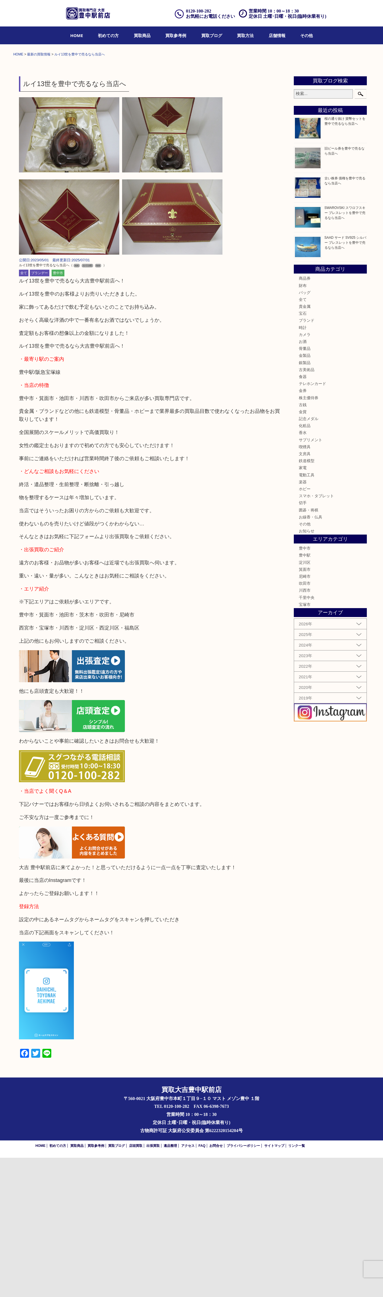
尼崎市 (305, 715)
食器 (303, 516)
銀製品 (305, 502)
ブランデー (39, 413)
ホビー (305, 628)
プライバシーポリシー (243, 1285)
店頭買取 (135, 1285)
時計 (303, 467)
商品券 (305, 417)
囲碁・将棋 (308, 649)
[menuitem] (76, 35)
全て (23, 413)
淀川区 (305, 701)
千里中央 (306, 737)
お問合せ (216, 1285)
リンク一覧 (296, 1285)
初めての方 (108, 35)
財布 (303, 425)
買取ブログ (211, 35)
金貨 (303, 551)
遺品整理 (170, 1285)
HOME (76, 35)
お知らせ (306, 670)
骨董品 (305, 488)
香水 (303, 572)
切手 (303, 642)
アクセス (188, 1285)
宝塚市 (305, 744)
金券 (303, 530)
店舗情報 (277, 35)
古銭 (303, 544)
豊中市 (58, 413)
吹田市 (305, 722)
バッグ (305, 432)
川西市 (305, 729)
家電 (303, 607)
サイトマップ (274, 1285)
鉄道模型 (306, 600)
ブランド (306, 460)
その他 (306, 35)
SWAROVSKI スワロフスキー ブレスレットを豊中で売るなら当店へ (345, 352)
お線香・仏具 (310, 656)
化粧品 (305, 565)
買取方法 (245, 35)
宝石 (303, 452)
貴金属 (305, 445)
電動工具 (306, 614)
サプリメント (310, 579)
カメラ (305, 474)
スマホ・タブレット (316, 635)
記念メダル (308, 558)
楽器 (303, 621)
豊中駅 (305, 695)
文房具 (305, 593)
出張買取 (153, 1285)
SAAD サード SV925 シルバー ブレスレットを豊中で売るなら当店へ (345, 382)
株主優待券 (308, 537)
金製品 (305, 495)
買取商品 (142, 35)
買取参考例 (175, 35)
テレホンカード (312, 523)
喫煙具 (305, 586)
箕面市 (305, 708)
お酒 (303, 481)
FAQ (201, 1285)
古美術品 (306, 509)
